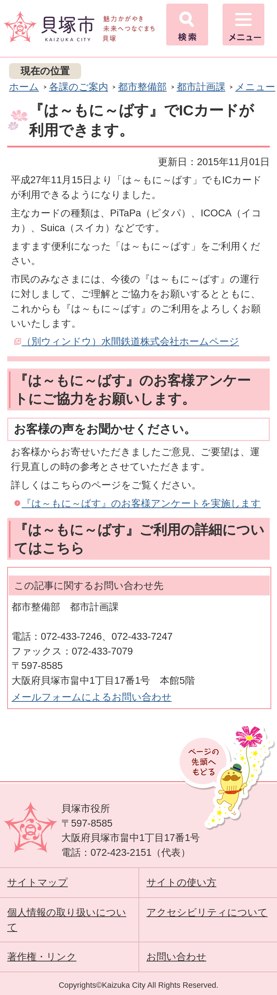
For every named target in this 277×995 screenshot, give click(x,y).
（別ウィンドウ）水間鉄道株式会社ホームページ (130, 341)
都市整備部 (142, 86)
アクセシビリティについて (207, 912)
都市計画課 (201, 86)
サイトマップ (37, 882)
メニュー (255, 86)
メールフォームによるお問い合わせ (92, 697)
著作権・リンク (41, 956)
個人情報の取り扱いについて (66, 920)
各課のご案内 (78, 86)
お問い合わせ (176, 956)
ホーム (24, 86)
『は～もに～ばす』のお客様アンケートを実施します (141, 503)
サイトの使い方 (181, 882)
